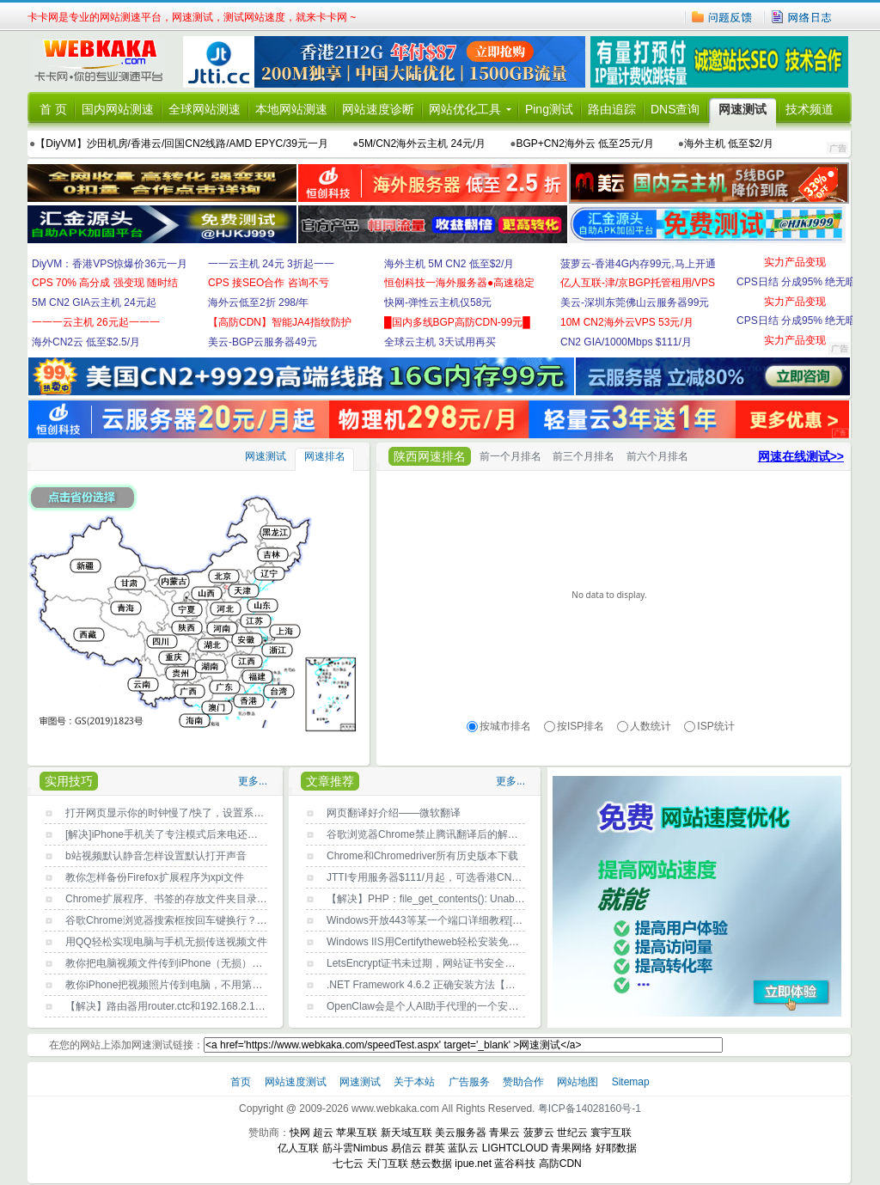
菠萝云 (538, 1133)
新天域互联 (406, 1133)
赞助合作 (523, 1082)
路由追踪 (612, 109)
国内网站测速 (118, 109)
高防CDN (560, 1164)
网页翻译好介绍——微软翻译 (394, 813)
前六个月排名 (657, 456)
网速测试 (742, 109)
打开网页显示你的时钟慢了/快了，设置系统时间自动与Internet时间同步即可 (238, 813)
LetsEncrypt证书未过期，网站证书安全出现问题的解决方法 (462, 963)
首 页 (53, 109)
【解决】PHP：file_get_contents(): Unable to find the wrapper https (481, 899)
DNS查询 (675, 109)
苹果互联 (356, 1133)
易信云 (406, 1148)
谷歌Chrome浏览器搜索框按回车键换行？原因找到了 (187, 920)
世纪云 (572, 1133)
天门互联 (387, 1164)
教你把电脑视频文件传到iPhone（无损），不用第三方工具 (199, 963)
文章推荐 (330, 781)
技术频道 (809, 109)
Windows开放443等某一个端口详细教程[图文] (431, 920)
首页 (242, 1082)
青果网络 (571, 1148)
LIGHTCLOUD (515, 1148)
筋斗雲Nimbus (355, 1148)
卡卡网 (105, 62)
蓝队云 (463, 1148)
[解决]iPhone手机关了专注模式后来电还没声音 (171, 834)
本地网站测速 (291, 109)
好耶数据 (616, 1148)
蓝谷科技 (514, 1164)
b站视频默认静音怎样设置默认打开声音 (156, 856)
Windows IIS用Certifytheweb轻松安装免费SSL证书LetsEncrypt (470, 942)
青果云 (504, 1133)
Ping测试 (549, 109)
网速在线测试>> (801, 456)
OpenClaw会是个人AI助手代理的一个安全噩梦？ (438, 1006)
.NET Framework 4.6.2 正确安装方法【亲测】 (431, 985)
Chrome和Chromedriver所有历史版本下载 (422, 856)
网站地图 (577, 1082)
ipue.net (473, 1164)
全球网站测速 (204, 109)
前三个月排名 (583, 456)
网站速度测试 (297, 1082)
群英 (435, 1148)
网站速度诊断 (378, 109)
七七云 (348, 1164)
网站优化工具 (465, 109)
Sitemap (631, 1082)
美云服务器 (460, 1133)
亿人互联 (298, 1148)
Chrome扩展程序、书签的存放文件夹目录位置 (171, 899)
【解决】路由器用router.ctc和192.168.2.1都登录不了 (186, 1006)
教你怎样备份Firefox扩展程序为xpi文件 (154, 877)
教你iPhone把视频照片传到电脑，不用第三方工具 (179, 985)
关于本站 (415, 1082)
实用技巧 (69, 781)
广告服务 (470, 1082)
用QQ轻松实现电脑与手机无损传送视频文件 (166, 942)
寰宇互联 (611, 1133)
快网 (300, 1133)
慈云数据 (431, 1164)
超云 (323, 1133)
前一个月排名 (510, 456)
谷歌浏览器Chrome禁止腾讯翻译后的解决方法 (433, 834)
